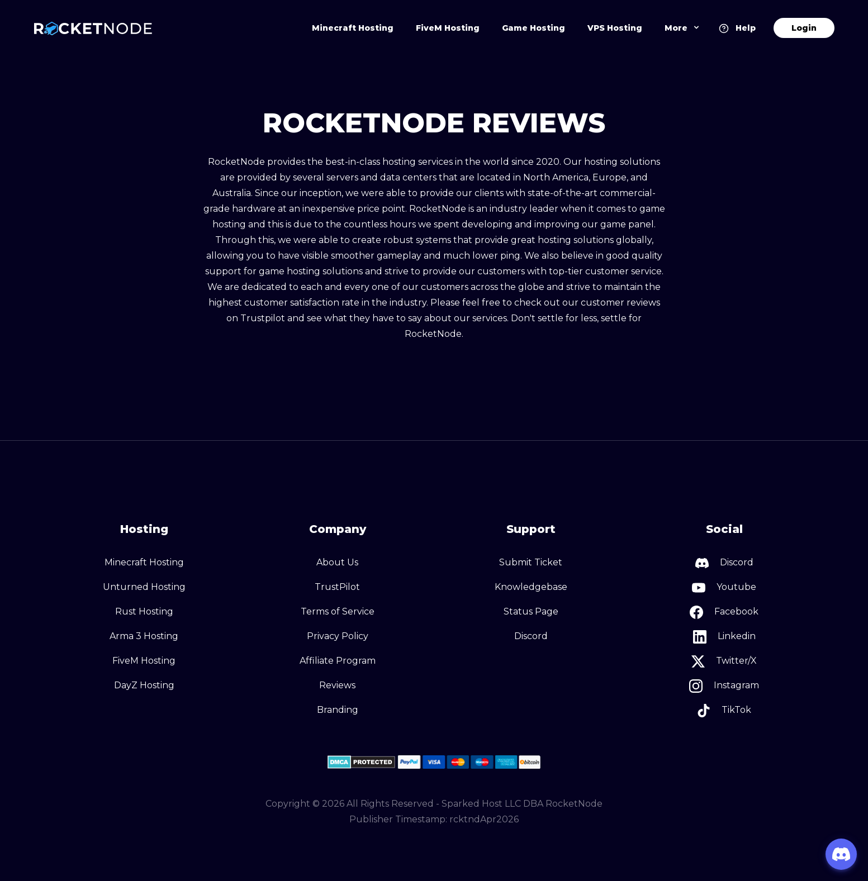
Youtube (724, 587)
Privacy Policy (337, 636)
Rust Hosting (144, 611)
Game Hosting (533, 28)
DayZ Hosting (144, 685)
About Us (337, 562)
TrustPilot (337, 587)
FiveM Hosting (448, 28)
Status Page (531, 611)
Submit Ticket (530, 562)
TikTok (724, 710)
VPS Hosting (614, 28)
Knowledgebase (531, 587)
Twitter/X (724, 661)
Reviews (337, 685)
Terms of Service (337, 611)
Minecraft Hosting (352, 28)
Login (804, 28)
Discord (531, 636)
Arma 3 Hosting (144, 636)
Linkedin (724, 637)
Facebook (724, 612)
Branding (337, 709)
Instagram (724, 686)
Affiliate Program (338, 660)
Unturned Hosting (144, 587)
